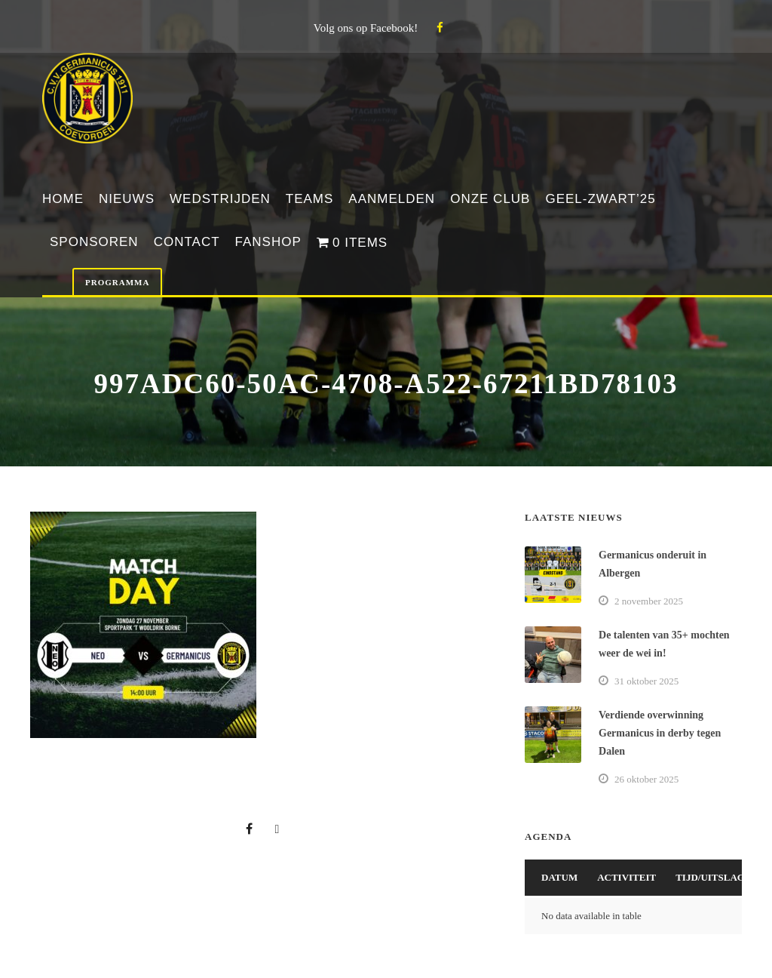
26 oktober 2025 (646, 779)
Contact (187, 242)
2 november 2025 (648, 601)
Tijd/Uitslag (710, 877)
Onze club (490, 199)
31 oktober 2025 (646, 681)
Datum (559, 877)
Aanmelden (391, 199)
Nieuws (127, 199)
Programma (117, 282)
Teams (310, 199)
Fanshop (268, 242)
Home (63, 199)
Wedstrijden (220, 199)
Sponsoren (94, 242)
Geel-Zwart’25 (600, 199)
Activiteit (626, 877)
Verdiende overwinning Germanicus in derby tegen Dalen (660, 733)
